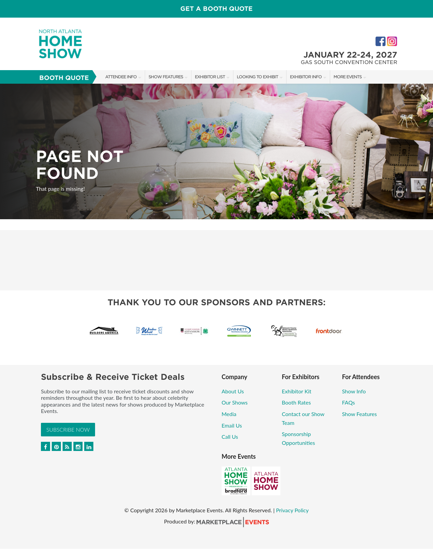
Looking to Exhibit (257, 76)
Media (229, 414)
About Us (233, 391)
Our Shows (235, 402)
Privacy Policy (292, 510)
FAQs (348, 402)
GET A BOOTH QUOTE (216, 8)
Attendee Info (121, 76)
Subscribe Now (68, 429)
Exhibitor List (210, 76)
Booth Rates (296, 402)
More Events (348, 76)
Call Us (230, 436)
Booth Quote (64, 77)
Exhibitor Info (306, 76)
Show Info (354, 391)
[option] (216, 151)
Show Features (166, 76)
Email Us (232, 425)
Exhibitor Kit (296, 391)
